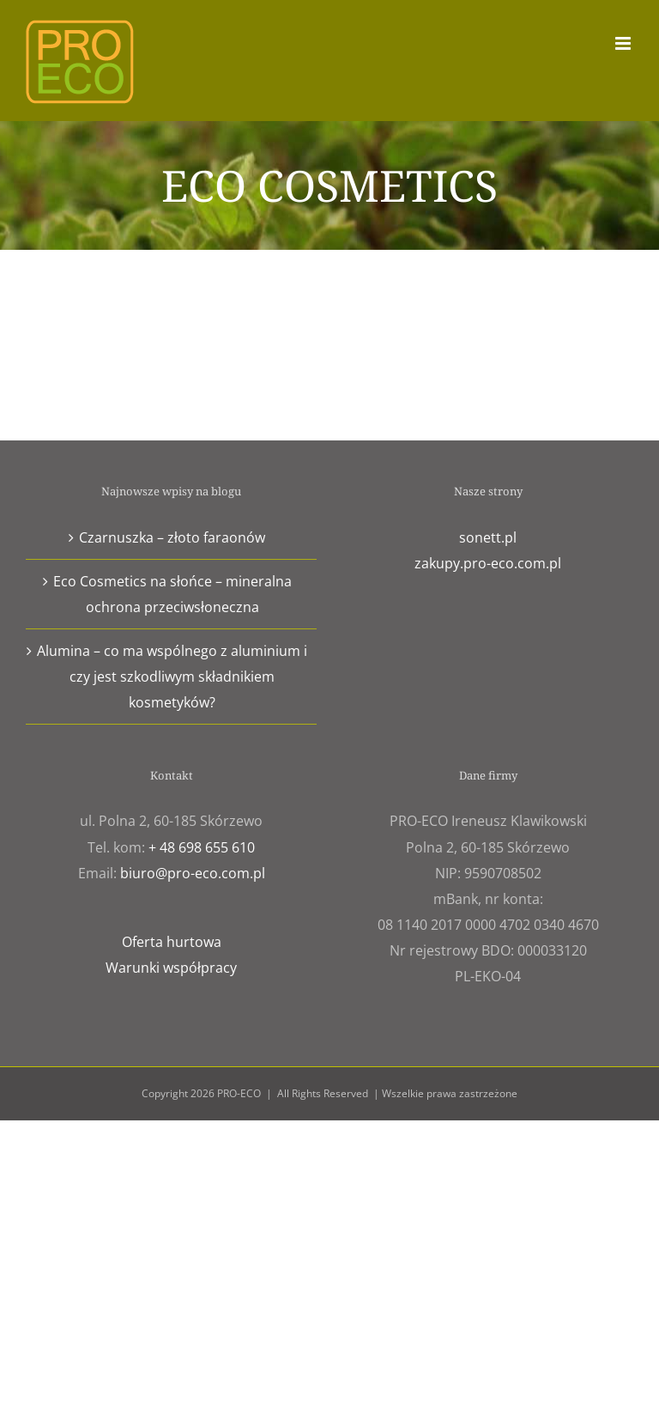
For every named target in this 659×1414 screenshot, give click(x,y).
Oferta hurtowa (171, 941)
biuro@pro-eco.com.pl (192, 873)
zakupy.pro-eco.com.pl (487, 563)
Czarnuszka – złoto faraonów (172, 537)
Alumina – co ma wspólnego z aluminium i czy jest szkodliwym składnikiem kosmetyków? (172, 676)
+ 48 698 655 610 (201, 847)
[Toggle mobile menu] (624, 43)
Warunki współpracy (171, 967)
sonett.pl (488, 537)
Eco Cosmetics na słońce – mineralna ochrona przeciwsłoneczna (172, 594)
